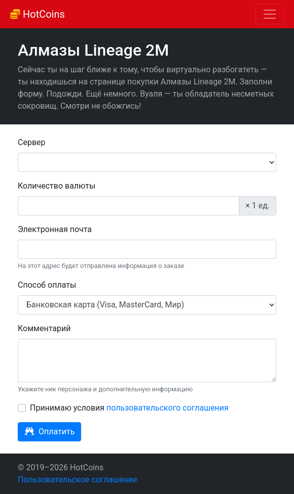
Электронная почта (55, 229)
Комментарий (44, 328)
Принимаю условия (129, 408)
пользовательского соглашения (167, 408)
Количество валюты (56, 186)
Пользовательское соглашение (77, 479)
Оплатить (49, 431)
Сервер (32, 142)
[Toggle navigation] (269, 14)
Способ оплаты (47, 285)
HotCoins (37, 14)
